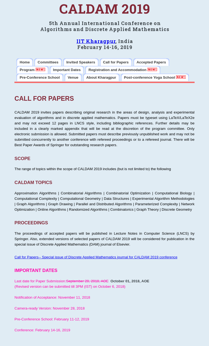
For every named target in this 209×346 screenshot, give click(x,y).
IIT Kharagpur (95, 41)
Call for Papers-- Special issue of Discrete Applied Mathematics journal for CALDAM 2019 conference (95, 257)
